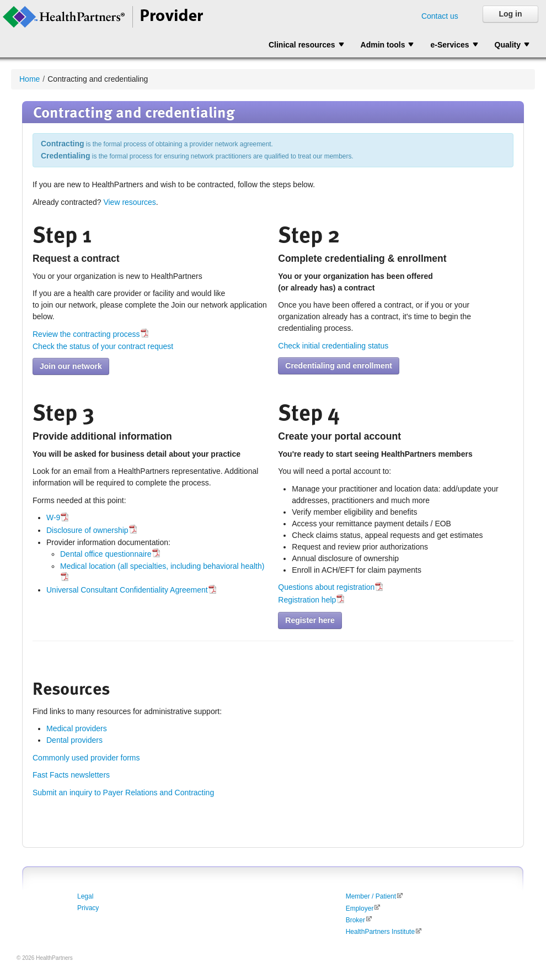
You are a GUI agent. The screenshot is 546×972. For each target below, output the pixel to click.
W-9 (53, 517)
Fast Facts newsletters (71, 774)
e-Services (449, 44)
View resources (129, 202)
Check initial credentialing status (333, 345)
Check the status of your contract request (103, 346)
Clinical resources (302, 44)
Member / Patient (371, 896)
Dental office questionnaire (106, 554)
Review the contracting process (86, 334)
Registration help (307, 599)
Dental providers (74, 740)
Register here (309, 620)
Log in (510, 13)
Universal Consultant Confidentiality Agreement (127, 589)
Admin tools (383, 44)
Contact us (439, 16)
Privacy (88, 908)
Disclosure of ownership (87, 530)
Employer (360, 908)
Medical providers (76, 728)
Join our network (71, 366)
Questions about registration (326, 587)
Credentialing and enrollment (338, 365)
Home (29, 79)
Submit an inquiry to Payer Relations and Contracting (123, 792)
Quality (508, 44)
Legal (85, 896)
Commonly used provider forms (86, 757)
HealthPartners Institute (380, 932)
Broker (355, 920)
